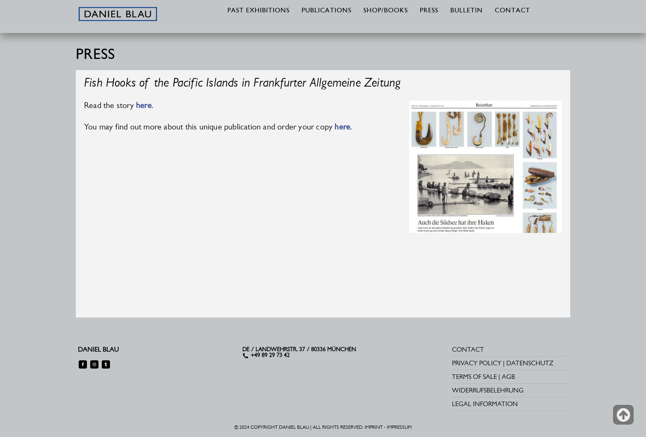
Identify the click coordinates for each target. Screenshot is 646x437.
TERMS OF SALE (474, 377)
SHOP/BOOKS (385, 10)
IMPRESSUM (399, 427)
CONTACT (512, 10)
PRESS (429, 10)
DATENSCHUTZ (529, 363)
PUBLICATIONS (326, 10)
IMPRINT (374, 427)
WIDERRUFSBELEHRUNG (488, 390)
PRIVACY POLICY (476, 363)
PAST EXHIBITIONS (258, 10)
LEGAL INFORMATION (485, 404)
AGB (508, 377)
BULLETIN (466, 10)
